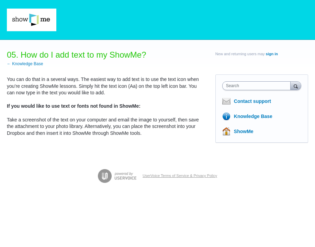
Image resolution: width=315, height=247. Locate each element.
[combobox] (258, 85)
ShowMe (244, 131)
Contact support (252, 101)
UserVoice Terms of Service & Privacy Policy (180, 176)
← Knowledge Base (25, 63)
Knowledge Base (253, 116)
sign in (272, 54)
